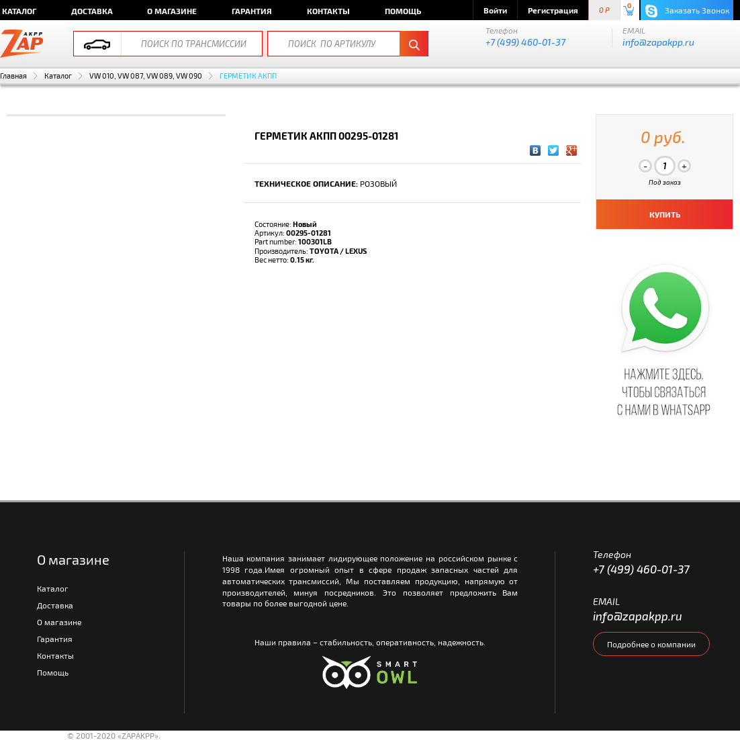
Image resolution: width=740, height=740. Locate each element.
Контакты (328, 10)
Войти (495, 10)
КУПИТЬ (664, 214)
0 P (604, 10)
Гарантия (252, 10)
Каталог (58, 75)
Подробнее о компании (651, 644)
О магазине (172, 10)
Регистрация (553, 10)
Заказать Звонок (687, 11)
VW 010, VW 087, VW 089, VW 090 (145, 75)
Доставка (92, 10)
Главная (13, 75)
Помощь (403, 10)
